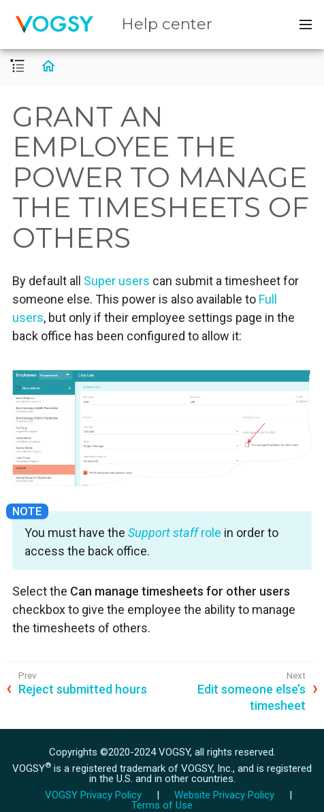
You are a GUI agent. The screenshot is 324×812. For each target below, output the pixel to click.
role (174, 532)
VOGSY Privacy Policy (93, 795)
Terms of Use (162, 805)
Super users (117, 281)
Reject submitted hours (82, 689)
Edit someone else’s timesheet (251, 697)
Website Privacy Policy (224, 795)
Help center (166, 23)
